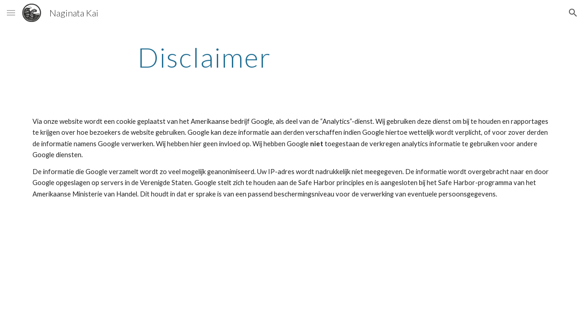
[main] (204, 57)
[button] (11, 12)
